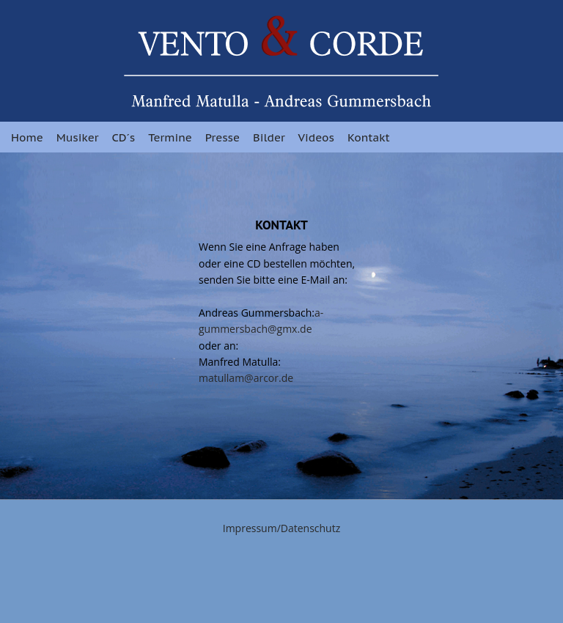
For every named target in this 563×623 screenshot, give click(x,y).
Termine (169, 137)
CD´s (123, 137)
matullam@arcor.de (246, 378)
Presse (222, 137)
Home (27, 137)
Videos (316, 137)
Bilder (269, 137)
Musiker (77, 137)
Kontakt (368, 137)
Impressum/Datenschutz (282, 528)
